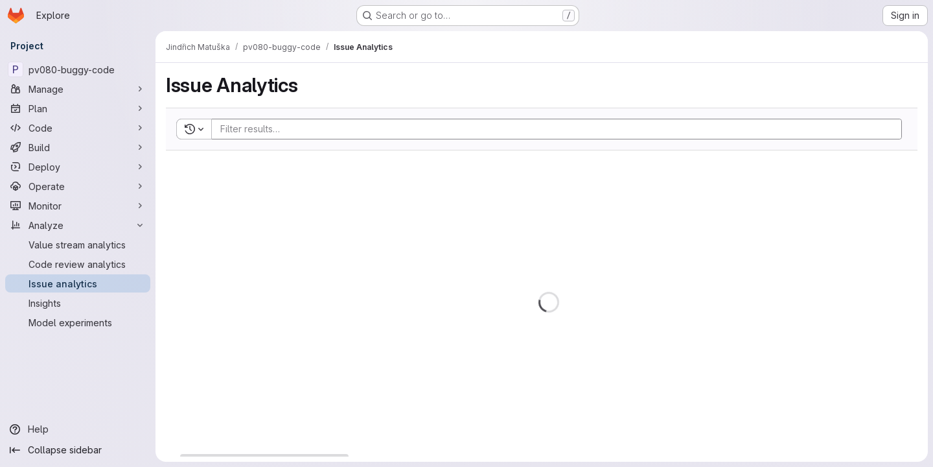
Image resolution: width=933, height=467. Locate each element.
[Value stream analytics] (77, 244)
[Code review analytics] (77, 264)
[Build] (77, 147)
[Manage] (77, 89)
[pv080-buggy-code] (77, 69)
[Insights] (77, 303)
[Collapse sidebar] (77, 450)
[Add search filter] (560, 129)
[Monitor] (77, 206)
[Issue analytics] (77, 283)
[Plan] (77, 108)
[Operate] (77, 186)
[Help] (77, 429)
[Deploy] (77, 167)
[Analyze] (77, 225)
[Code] (77, 128)
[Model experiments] (77, 322)
